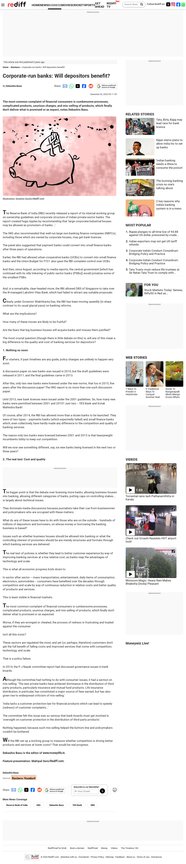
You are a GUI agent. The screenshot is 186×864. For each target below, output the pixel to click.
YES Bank (77, 805)
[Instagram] (173, 4)
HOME (36, 5)
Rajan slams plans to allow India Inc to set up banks (169, 143)
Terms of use (143, 857)
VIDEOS (131, 459)
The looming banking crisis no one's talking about (169, 184)
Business (15, 67)
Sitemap (110, 857)
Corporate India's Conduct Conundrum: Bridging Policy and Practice (154, 252)
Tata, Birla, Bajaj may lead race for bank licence (169, 123)
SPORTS (89, 5)
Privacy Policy (97, 857)
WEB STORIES (136, 358)
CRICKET (78, 5)
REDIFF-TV (112, 5)
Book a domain (77, 848)
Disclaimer (84, 857)
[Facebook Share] (84, 86)
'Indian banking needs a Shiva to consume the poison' (169, 164)
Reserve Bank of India (17, 805)
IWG (38, 805)
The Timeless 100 (129, 848)
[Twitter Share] (77, 86)
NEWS (44, 5)
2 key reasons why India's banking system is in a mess (168, 205)
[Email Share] (64, 86)
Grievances (156, 857)
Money (104, 848)
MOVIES (66, 5)
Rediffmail (93, 848)
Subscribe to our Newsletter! (86, 787)
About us (130, 857)
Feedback (120, 857)
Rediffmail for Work (57, 848)
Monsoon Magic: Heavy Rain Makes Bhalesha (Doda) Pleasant (148, 582)
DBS (93, 805)
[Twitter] (168, 4)
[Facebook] (178, 4)
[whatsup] (183, 4)
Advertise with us (69, 857)
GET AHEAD (99, 5)
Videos (114, 848)
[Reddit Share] (90, 86)
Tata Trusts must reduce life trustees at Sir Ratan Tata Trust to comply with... (154, 271)
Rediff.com (53, 857)
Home (5, 67)
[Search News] (140, 5)
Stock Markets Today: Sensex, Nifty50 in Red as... (163, 292)
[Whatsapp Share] (71, 86)
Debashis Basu (14, 86)
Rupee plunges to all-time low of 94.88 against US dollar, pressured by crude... (154, 233)
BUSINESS (54, 5)
